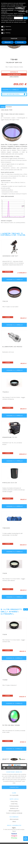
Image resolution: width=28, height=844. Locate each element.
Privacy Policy (14, 801)
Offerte (14, 821)
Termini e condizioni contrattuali (14, 813)
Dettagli (3, 106)
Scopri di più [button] (14, 38)
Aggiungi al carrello (12, 279)
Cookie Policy (14, 803)
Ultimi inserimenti (14, 819)
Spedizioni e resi (14, 808)
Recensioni (9, 106)
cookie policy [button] (4, 11)
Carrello (20, 8)
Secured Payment (15, 768)
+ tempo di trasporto (14, 76)
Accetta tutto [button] (20, 42)
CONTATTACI (14, 787)
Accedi (21, 11)
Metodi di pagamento (14, 810)
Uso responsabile (14, 795)
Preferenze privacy (14, 806)
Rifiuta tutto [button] (8, 42)
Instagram (14, 836)
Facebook (14, 834)
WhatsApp (14, 838)
